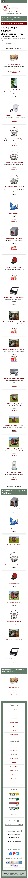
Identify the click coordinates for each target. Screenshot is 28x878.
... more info (14, 72)
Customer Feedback (14, 710)
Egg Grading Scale (14, 213)
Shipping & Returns (14, 750)
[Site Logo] (14, 8)
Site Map (14, 762)
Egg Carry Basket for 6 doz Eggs (14, 162)
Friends (14, 714)
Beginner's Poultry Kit (14, 64)
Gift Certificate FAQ (14, 766)
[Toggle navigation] (3, 1)
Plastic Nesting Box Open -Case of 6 (14, 297)
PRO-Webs (19, 874)
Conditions (14, 730)
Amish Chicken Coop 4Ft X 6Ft (14, 425)
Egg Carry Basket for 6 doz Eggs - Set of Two (14, 187)
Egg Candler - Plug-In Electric (14, 115)
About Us (9, 17)
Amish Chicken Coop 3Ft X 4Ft (14, 404)
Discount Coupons (14, 770)
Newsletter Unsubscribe (14, 774)
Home (3, 17)
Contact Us (18, 19)
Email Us (14, 845)
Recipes (14, 726)
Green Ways (14, 718)
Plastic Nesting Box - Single (14, 238)
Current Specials (14, 722)
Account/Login (14, 746)
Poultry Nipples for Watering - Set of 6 (14, 349)
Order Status (14, 778)
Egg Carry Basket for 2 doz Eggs (14, 139)
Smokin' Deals (5, 19)
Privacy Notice (14, 754)
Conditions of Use (14, 758)
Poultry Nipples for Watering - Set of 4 (14, 322)
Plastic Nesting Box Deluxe (14, 267)
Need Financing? (16, 17)
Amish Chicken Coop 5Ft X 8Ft (14, 449)
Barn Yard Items (9, 23)
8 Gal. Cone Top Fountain (14, 472)
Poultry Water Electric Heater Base (14, 378)
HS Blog (12, 19)
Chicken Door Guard (14, 90)
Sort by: (2, 43)
